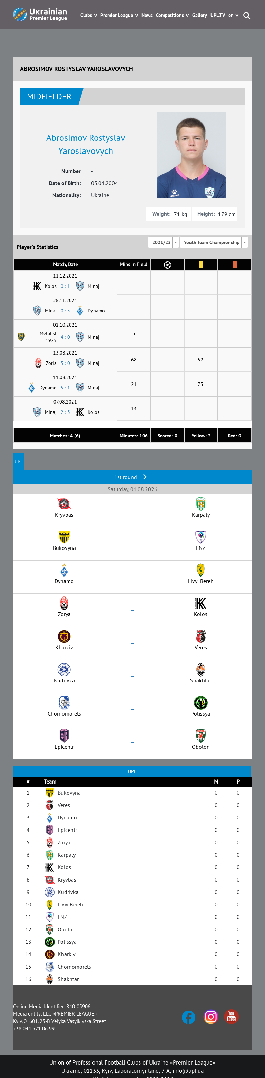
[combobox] (163, 242)
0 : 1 (65, 286)
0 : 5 (65, 311)
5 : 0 (65, 363)
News (147, 15)
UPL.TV (217, 15)
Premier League (116, 15)
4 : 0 (65, 337)
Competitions (170, 15)
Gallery (199, 15)
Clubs (86, 15)
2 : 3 (65, 412)
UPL (18, 461)
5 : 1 (65, 388)
